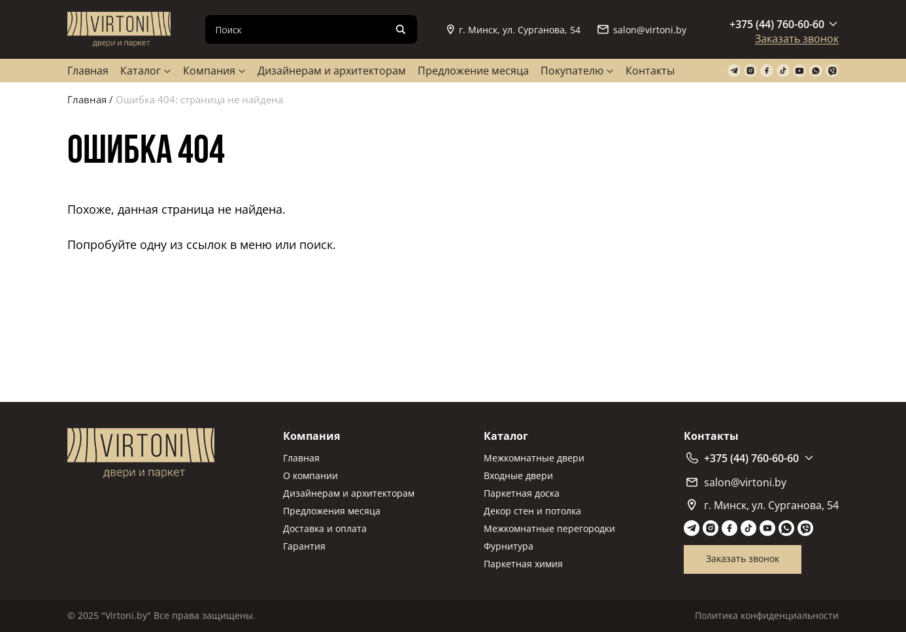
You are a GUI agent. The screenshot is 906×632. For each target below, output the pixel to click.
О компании (310, 475)
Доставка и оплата (325, 528)
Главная (88, 70)
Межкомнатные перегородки (549, 528)
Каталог (140, 70)
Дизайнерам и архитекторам (332, 70)
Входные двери (518, 475)
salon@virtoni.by (641, 30)
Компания (209, 70)
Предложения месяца (331, 511)
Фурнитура (508, 546)
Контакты (650, 70)
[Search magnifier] (401, 29)
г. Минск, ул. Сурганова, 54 (513, 30)
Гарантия (304, 546)
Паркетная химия (523, 563)
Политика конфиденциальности (767, 615)
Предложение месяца (473, 70)
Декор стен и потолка (532, 511)
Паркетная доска (522, 493)
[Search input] (300, 29)
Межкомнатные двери (534, 458)
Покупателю (572, 70)
